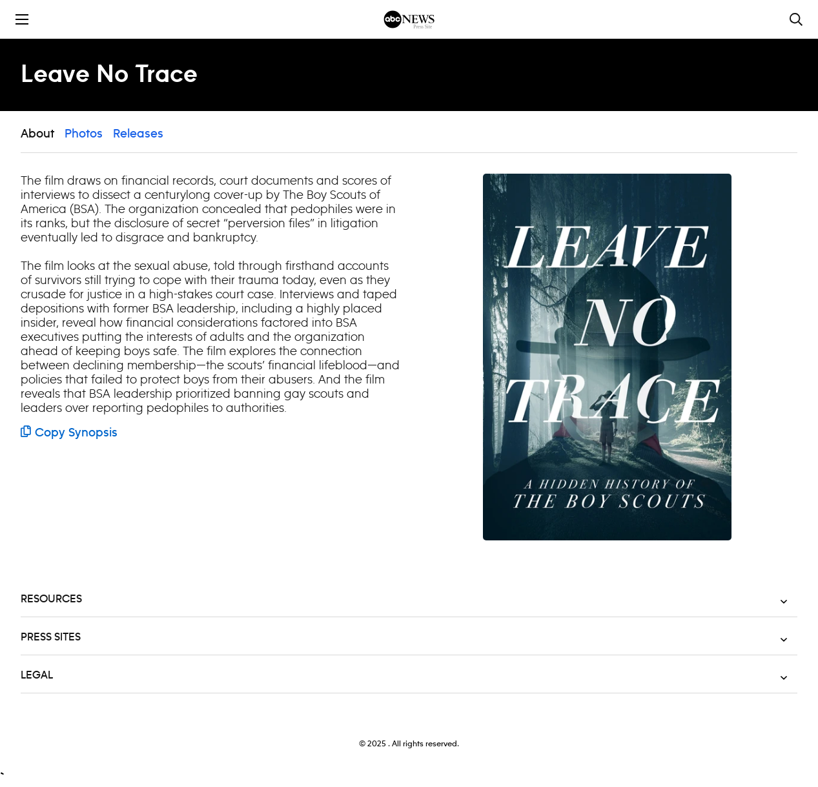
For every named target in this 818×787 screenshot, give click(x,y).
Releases (138, 134)
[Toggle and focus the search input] (796, 19)
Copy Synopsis (69, 433)
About (37, 134)
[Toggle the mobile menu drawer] (21, 19)
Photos (84, 134)
